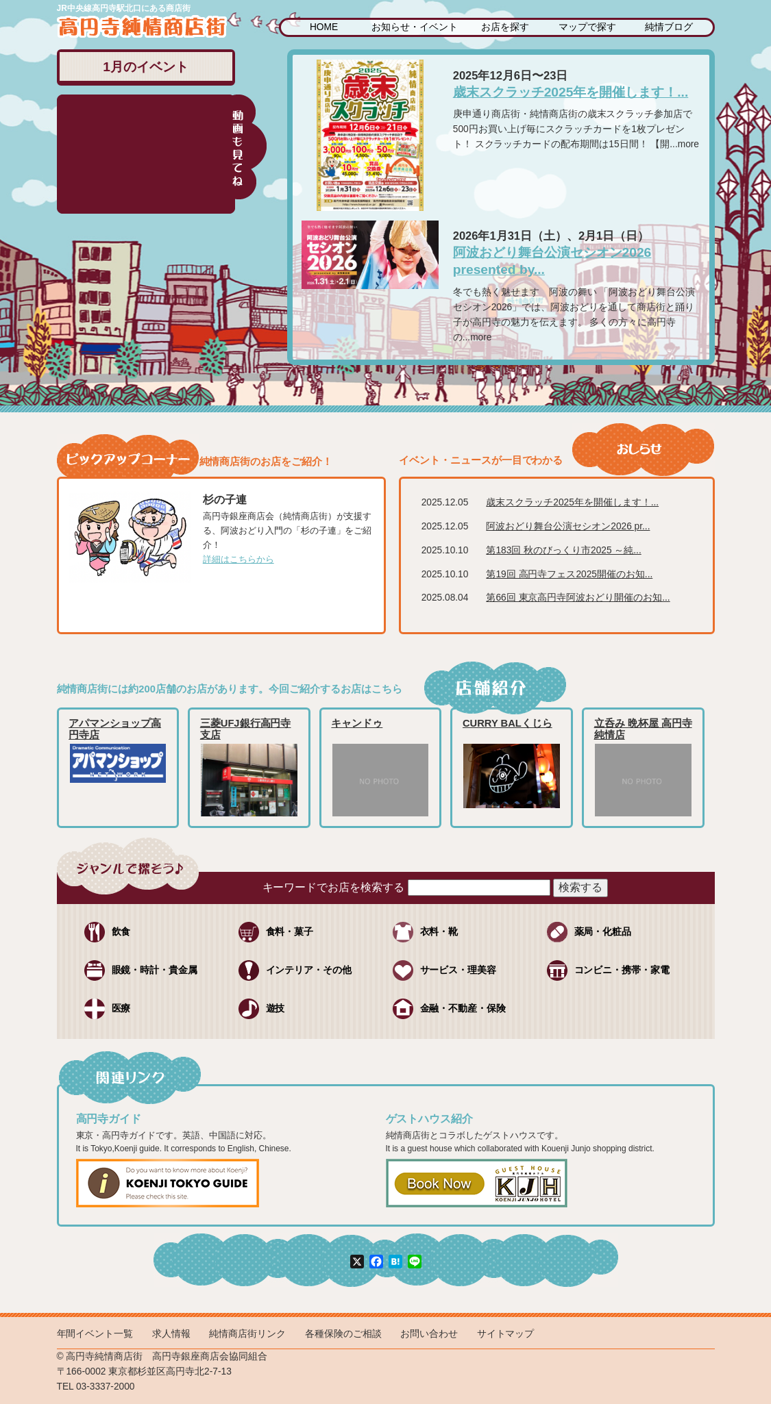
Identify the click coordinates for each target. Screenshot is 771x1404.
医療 (121, 1008)
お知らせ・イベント (414, 27)
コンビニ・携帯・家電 (622, 970)
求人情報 (171, 1334)
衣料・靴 (439, 932)
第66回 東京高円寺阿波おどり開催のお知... (578, 597)
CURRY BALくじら (507, 723)
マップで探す (587, 27)
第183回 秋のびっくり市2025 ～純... (563, 550)
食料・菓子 (290, 932)
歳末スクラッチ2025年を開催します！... (571, 92)
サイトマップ (506, 1334)
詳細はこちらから (238, 559)
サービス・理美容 (458, 970)
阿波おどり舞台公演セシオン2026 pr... (568, 526)
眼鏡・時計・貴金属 (155, 970)
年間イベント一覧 (95, 1334)
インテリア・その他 (309, 970)
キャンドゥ (356, 723)
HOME (324, 27)
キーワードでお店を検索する (333, 887)
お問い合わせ (429, 1334)
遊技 (275, 1008)
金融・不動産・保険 (463, 1008)
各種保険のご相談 (343, 1334)
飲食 (121, 932)
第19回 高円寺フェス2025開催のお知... (569, 574)
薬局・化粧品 (603, 932)
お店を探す (505, 27)
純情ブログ (669, 27)
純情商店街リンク (247, 1334)
